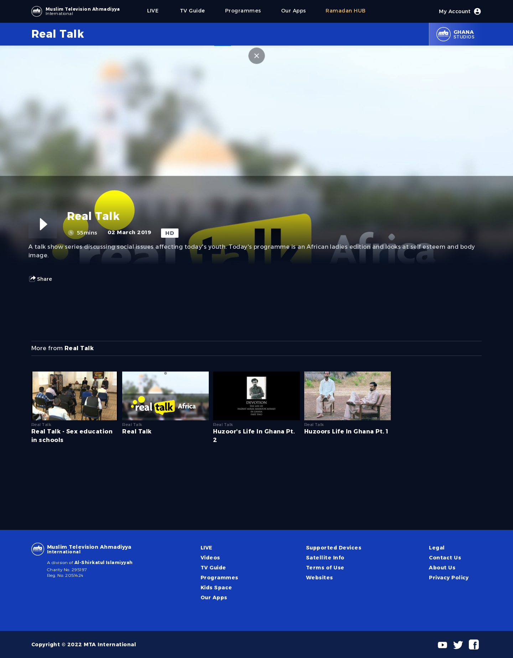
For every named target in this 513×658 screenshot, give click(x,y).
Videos (210, 557)
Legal (437, 547)
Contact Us (445, 557)
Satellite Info (325, 557)
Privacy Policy (449, 577)
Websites (319, 577)
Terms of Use (325, 567)
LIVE (206, 547)
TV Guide (213, 567)
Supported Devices (333, 547)
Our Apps (214, 597)
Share (40, 279)
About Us (442, 567)
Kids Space (216, 587)
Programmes (219, 577)
